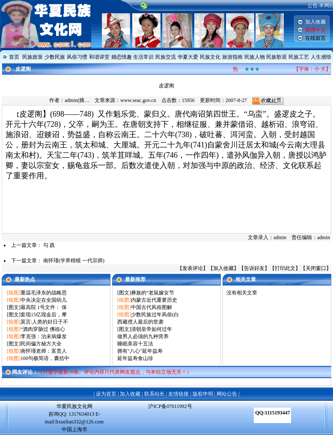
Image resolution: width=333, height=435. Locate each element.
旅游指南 (232, 57)
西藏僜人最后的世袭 (140, 322)
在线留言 (315, 38)
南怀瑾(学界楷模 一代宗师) (73, 261)
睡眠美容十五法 (135, 344)
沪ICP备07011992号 (170, 406)
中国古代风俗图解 (151, 307)
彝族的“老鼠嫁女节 (152, 293)
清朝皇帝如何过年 (151, 329)
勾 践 (49, 245)
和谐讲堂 (99, 57)
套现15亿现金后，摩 (44, 315)
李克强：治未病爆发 (44, 336)
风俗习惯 (77, 57)
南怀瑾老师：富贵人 (44, 351)
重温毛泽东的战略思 (44, 293)
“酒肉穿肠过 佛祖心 (43, 329)
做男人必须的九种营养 (143, 336)
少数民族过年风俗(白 (155, 315)
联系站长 (154, 394)
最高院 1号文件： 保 (44, 307)
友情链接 (178, 394)
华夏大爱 (188, 57)
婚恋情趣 (121, 57)
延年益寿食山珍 (135, 358)
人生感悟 (321, 57)
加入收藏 (315, 22)
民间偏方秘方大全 (41, 344)
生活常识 (143, 57)
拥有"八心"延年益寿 (140, 351)
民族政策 (32, 57)
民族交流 (165, 57)
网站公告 (227, 394)
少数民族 (55, 57)
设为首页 (106, 394)
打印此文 (285, 268)
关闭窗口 (316, 268)
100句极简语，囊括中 (45, 358)
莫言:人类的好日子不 (44, 322)
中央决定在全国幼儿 (44, 300)
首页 (14, 57)
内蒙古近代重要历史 (154, 300)
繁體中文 (315, 30)
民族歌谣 (276, 57)
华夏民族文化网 (74, 406)
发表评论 (192, 268)
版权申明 (203, 394)
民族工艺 (298, 57)
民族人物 (254, 57)
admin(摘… (77, 100)
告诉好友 (254, 268)
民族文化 (210, 57)
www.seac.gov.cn (138, 100)
